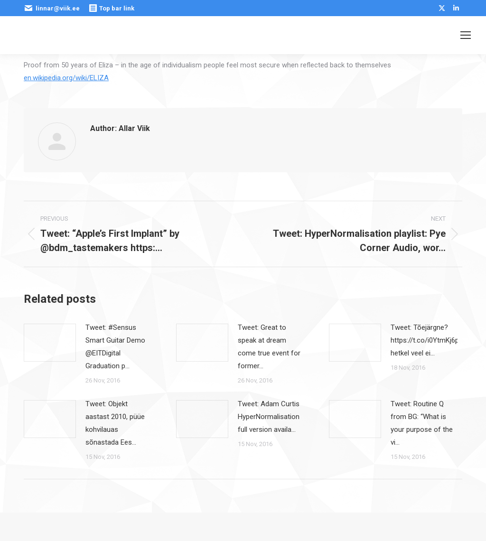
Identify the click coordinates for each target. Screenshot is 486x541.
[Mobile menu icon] (465, 35)
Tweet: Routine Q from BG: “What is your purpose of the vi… (422, 423)
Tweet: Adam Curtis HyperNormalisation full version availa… (268, 417)
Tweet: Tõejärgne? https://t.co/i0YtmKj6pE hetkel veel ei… (427, 340)
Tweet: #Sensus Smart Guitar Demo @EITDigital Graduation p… (115, 346)
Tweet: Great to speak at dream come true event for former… (269, 346)
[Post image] (50, 343)
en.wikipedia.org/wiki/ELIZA (66, 78)
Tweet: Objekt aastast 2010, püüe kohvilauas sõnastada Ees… (115, 423)
